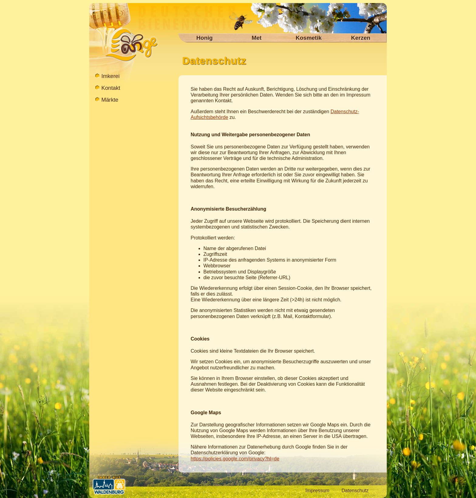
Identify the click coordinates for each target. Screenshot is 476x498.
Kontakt (109, 88)
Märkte (109, 100)
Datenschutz (355, 490)
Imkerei (109, 76)
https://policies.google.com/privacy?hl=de (235, 458)
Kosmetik (309, 38)
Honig (204, 38)
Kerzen (360, 38)
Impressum (317, 490)
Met (257, 38)
